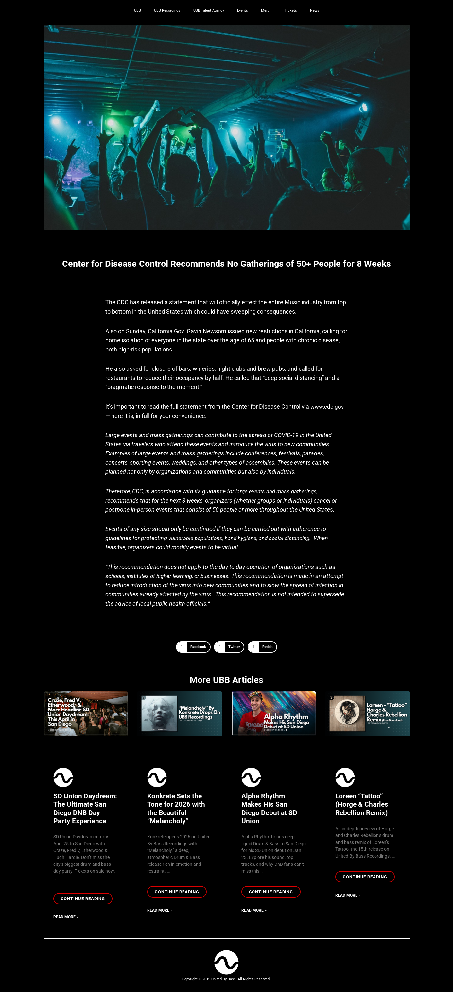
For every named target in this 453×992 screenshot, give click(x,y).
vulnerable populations (197, 538)
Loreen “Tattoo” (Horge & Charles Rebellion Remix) (361, 804)
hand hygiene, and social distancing (274, 538)
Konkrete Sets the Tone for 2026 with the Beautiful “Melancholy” (176, 808)
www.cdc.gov (328, 406)
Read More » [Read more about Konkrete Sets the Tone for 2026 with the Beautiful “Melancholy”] (159, 911)
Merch (266, 11)
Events (242, 11)
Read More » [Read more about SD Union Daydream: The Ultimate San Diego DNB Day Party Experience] (65, 917)
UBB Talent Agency (208, 11)
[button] (193, 647)
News (314, 11)
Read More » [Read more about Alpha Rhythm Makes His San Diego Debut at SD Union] (254, 911)
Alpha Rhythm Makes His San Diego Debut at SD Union (269, 808)
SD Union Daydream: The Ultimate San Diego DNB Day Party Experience (85, 808)
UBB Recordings (167, 11)
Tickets (291, 11)
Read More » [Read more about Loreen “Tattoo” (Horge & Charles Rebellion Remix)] (347, 896)
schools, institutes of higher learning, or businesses (170, 576)
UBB (137, 11)
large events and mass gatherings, (278, 491)
